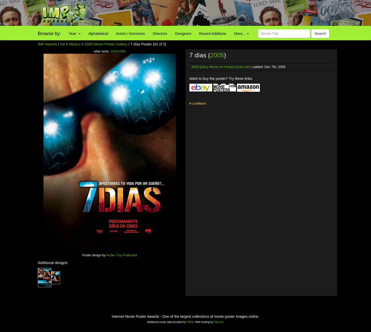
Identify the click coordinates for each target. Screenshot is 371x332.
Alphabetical (98, 34)
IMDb (195, 67)
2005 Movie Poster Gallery (106, 44)
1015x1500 (118, 51)
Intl (62, 44)
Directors (160, 34)
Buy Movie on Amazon (219, 67)
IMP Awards (47, 44)
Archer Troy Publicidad (121, 255)
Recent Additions (212, 34)
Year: (75, 34)
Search (320, 34)
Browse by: (49, 33)
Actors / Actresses (130, 34)
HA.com (245, 67)
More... (241, 34)
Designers (183, 34)
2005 (217, 55)
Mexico (75, 44)
